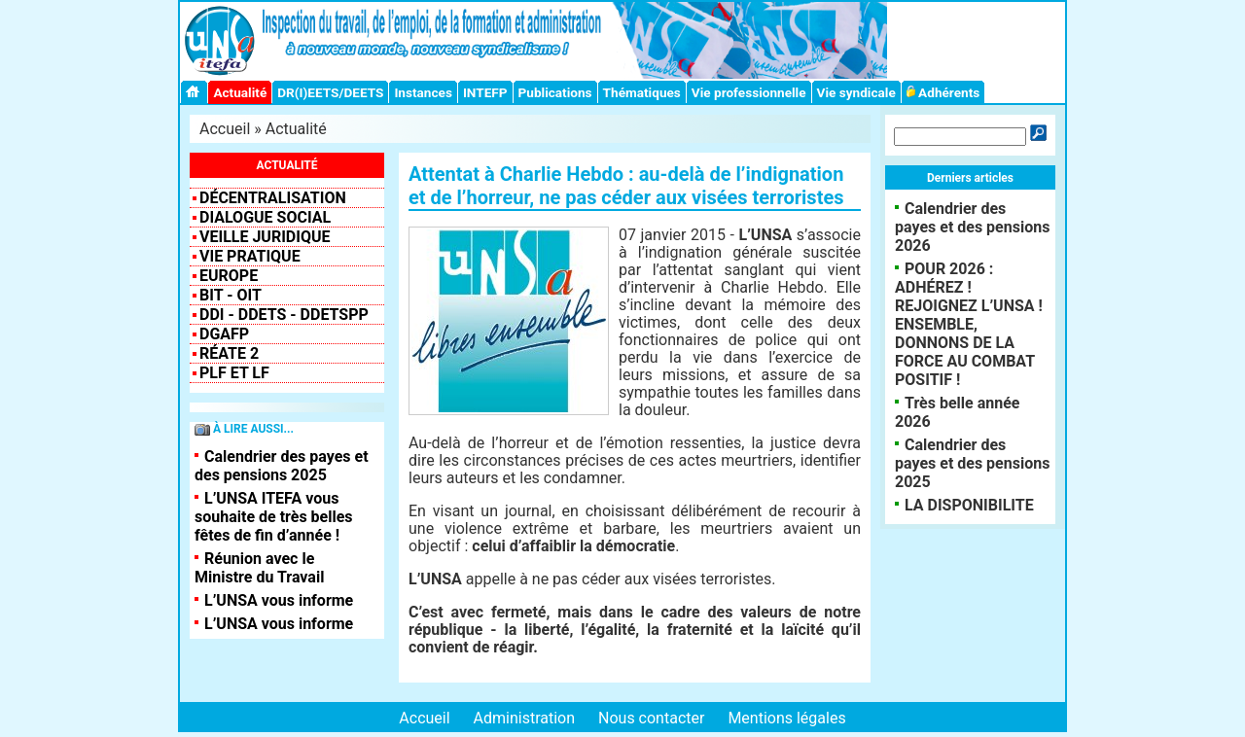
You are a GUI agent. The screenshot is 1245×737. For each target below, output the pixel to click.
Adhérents (943, 92)
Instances (422, 92)
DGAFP (224, 334)
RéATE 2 (229, 353)
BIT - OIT (230, 295)
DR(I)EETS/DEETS (330, 92)
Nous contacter (651, 718)
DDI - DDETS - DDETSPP (284, 314)
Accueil (224, 129)
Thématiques (642, 92)
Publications (555, 92)
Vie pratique (250, 256)
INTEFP (485, 92)
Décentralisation (272, 198)
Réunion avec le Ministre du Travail (259, 567)
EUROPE (228, 275)
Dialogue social (265, 217)
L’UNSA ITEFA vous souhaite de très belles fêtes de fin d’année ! (274, 516)
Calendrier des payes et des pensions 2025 (282, 465)
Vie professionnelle (749, 92)
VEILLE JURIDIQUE (265, 237)
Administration (525, 718)
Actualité (240, 92)
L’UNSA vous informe (278, 600)
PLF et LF (234, 373)
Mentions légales (786, 718)
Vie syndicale (856, 92)
